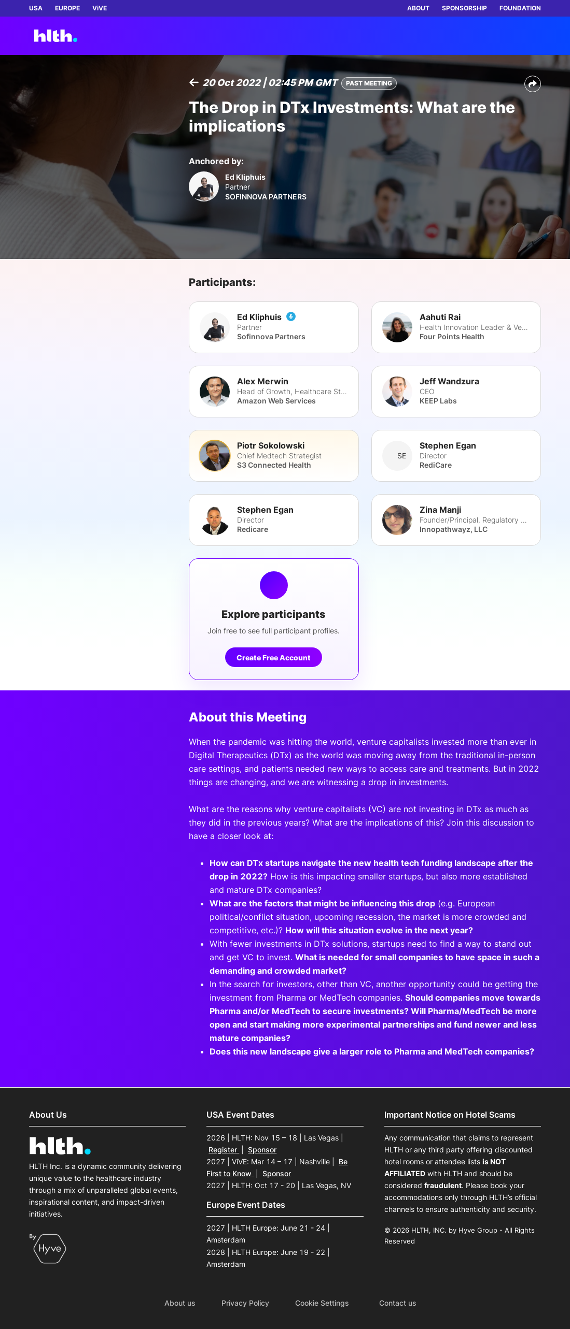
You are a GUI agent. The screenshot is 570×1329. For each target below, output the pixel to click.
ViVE (99, 8)
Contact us (397, 1303)
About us (180, 1303)
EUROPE (67, 8)
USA (36, 8)
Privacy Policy (245, 1303)
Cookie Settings (322, 1303)
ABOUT (418, 8)
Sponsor (262, 1149)
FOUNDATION (520, 8)
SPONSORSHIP (464, 8)
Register (223, 1149)
